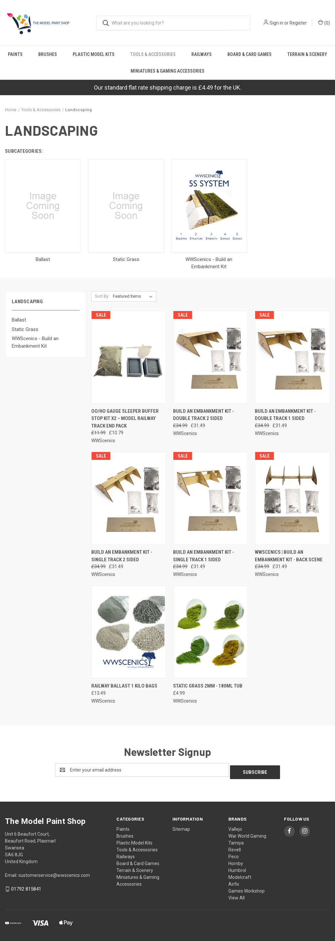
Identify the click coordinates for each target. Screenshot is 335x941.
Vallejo (235, 826)
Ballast (19, 320)
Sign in (276, 23)
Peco (233, 854)
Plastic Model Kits (94, 54)
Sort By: (102, 296)
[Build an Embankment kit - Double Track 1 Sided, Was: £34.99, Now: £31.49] (292, 357)
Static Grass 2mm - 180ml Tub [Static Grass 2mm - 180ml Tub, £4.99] (207, 686)
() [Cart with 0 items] (324, 23)
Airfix (233, 881)
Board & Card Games (249, 54)
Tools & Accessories (153, 54)
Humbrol (237, 868)
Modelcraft (239, 875)
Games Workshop (246, 888)
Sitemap (181, 826)
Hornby (235, 861)
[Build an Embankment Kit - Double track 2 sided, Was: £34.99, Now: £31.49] (210, 357)
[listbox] (134, 296)
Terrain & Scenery (307, 54)
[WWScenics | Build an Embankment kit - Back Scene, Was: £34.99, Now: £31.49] (292, 498)
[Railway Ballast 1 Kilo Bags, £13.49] (129, 632)
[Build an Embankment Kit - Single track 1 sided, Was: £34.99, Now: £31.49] (210, 498)
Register (298, 23)
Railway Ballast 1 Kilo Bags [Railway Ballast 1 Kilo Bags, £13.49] (124, 686)
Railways (201, 54)
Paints (15, 54)
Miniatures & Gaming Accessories (167, 71)
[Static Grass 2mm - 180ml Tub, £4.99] (210, 632)
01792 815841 (26, 887)
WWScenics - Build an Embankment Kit (35, 342)
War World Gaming (247, 833)
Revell (234, 847)
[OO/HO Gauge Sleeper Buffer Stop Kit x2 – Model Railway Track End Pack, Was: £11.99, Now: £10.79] (129, 357)
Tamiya (236, 840)
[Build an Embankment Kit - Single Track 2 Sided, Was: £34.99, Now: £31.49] (129, 498)
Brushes (47, 54)
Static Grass (25, 329)
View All (236, 895)
